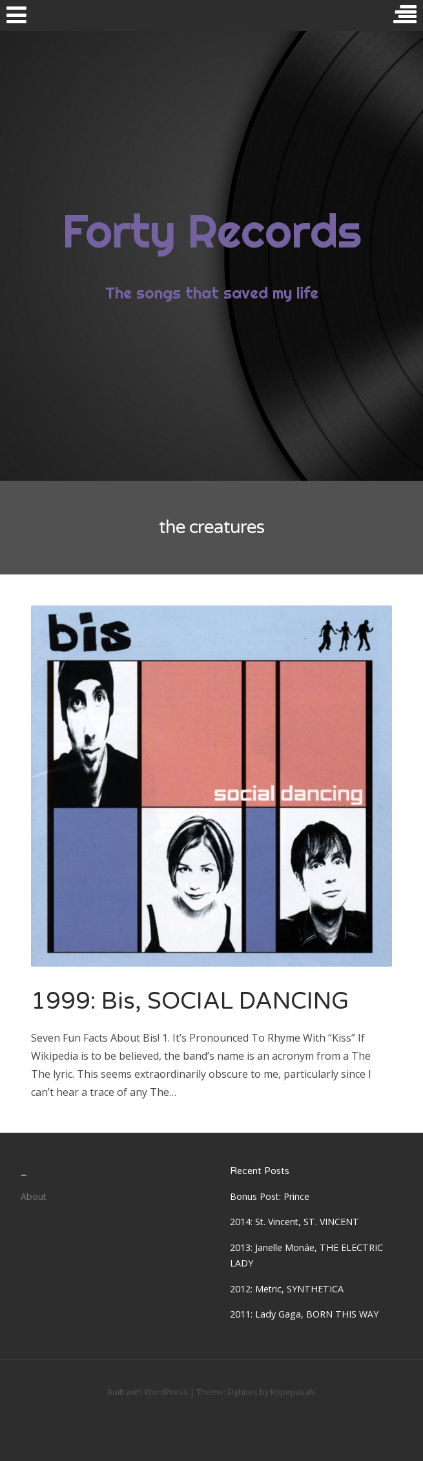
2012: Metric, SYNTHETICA (287, 1289)
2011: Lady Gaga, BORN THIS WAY (304, 1314)
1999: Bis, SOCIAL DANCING (190, 1001)
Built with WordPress (147, 1392)
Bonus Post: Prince (269, 1196)
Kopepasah (293, 1392)
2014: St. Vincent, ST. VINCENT (294, 1221)
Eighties (242, 1392)
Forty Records (211, 230)
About (33, 1196)
